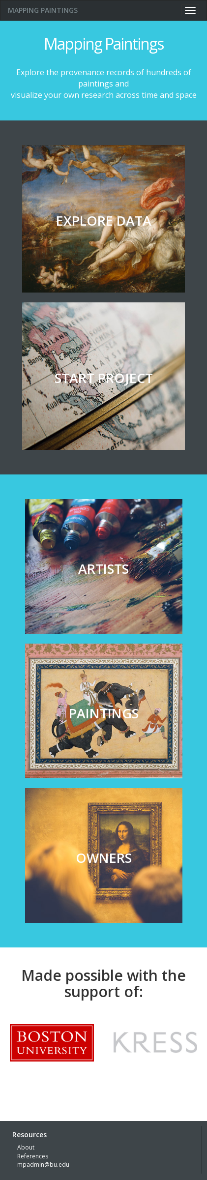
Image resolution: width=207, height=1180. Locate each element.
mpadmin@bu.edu (43, 1164)
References (32, 1156)
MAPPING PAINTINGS (43, 10)
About (25, 1147)
